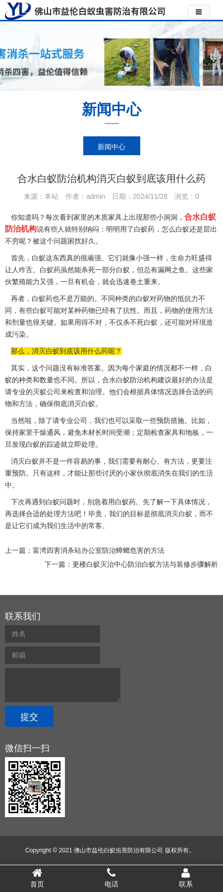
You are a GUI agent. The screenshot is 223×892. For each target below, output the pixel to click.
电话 (111, 878)
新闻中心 (111, 147)
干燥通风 (46, 432)
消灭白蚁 (178, 514)
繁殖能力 (26, 282)
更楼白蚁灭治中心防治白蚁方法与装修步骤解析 (145, 564)
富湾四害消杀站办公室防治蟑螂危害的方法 (99, 550)
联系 (186, 878)
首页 (37, 878)
